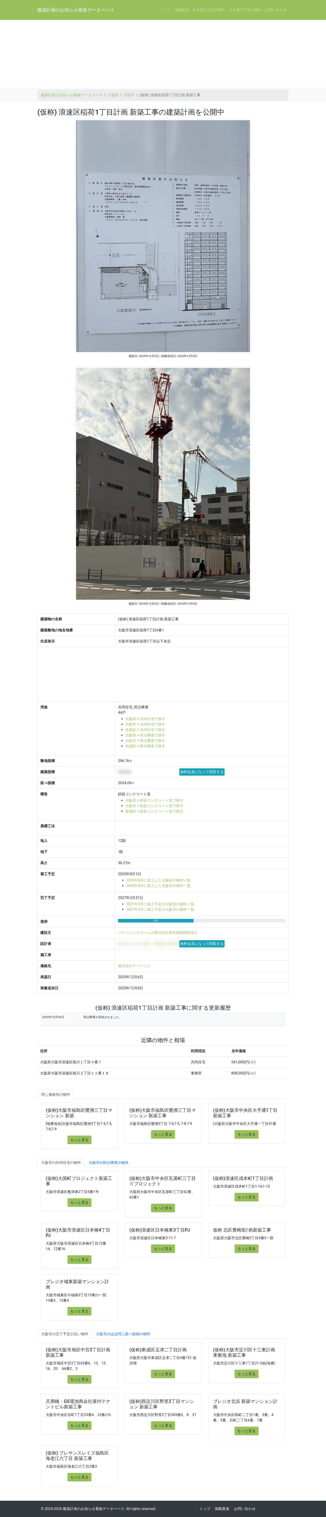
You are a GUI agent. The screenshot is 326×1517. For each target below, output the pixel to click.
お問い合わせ (276, 10)
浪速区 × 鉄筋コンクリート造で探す (154, 811)
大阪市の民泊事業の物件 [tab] (109, 1162)
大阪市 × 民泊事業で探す (145, 740)
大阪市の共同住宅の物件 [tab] (61, 1162)
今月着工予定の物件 (245, 10)
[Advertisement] (163, 54)
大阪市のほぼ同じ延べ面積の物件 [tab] (123, 1334)
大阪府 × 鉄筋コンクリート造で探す (154, 800)
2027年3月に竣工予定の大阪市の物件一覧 (160, 909)
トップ (165, 10)
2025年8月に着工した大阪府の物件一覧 (158, 880)
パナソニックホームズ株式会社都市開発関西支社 (158, 932)
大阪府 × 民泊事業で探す (145, 735)
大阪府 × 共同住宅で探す (145, 719)
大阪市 (129, 95)
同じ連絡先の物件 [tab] (55, 1094)
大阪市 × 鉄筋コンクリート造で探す (154, 806)
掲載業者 (182, 10)
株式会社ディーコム (134, 966)
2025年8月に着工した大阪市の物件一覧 (158, 886)
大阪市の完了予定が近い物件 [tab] (64, 1334)
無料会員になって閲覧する (202, 772)
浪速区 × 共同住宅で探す (145, 730)
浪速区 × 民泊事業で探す (145, 746)
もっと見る (79, 1140)
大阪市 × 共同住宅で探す (145, 724)
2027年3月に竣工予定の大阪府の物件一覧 (160, 904)
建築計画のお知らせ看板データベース (75, 10)
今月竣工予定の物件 (209, 10)
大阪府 (113, 95)
